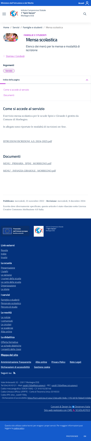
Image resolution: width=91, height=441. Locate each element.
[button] (45, 80)
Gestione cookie (42, 367)
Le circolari (6, 324)
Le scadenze (7, 328)
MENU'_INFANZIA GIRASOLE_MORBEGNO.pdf (29, 170)
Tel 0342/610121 (8, 385)
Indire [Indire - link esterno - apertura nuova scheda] (3, 254)
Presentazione (8, 267)
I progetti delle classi (11, 349)
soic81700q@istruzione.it (34, 385)
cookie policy (18, 428)
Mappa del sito (9, 355)
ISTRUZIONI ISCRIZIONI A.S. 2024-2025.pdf (27, 141)
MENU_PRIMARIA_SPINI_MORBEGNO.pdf (27, 163)
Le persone (6, 275)
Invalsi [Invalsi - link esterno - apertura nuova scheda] (4, 257)
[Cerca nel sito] (85, 14)
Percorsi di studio (9, 307)
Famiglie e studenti (32, 27)
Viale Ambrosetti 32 (9, 382)
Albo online (6, 331)
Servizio (8, 70)
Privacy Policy (58, 362)
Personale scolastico (11, 303)
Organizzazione (8, 285)
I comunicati (7, 321)
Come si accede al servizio (16, 89)
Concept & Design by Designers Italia (70, 406)
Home (6, 27)
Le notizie (5, 317)
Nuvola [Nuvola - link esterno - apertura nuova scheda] (4, 250)
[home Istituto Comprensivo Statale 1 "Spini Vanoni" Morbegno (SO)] (27, 14)
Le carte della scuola (11, 282)
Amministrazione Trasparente (16, 362)
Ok (85, 436)
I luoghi (4, 271)
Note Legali (75, 362)
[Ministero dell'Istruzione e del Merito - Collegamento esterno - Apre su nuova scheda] (17, 2)
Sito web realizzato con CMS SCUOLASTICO (67, 410)
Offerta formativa (9, 342)
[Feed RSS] (14, 373)
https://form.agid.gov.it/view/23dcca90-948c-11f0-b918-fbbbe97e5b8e (59, 397)
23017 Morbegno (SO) (29, 382)
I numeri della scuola (11, 278)
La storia (5, 289)
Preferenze (72, 436)
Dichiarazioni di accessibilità (15, 367)
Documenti (9, 95)
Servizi (16, 27)
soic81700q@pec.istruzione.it (65, 385)
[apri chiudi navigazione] (4, 14)
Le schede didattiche (11, 345)
